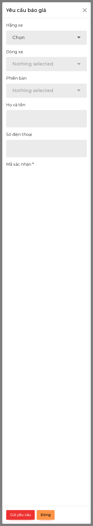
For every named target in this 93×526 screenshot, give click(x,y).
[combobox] (46, 38)
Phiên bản (16, 78)
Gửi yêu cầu (20, 515)
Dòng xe (14, 52)
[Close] (85, 10)
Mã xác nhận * (20, 164)
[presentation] (43, 179)
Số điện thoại (19, 134)
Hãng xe (14, 25)
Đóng (46, 515)
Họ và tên (15, 105)
